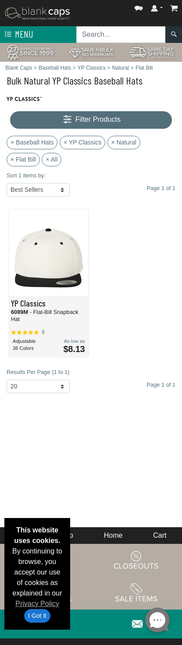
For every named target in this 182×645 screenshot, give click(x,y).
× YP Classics (82, 142)
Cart (159, 535)
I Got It (37, 615)
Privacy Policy (37, 603)
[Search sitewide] (121, 34)
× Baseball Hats (32, 142)
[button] (138, 6)
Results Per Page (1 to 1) (38, 372)
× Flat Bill (23, 159)
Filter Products (91, 120)
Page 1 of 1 (161, 384)
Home (113, 535)
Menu (18, 34)
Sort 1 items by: (26, 175)
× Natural (123, 142)
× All (51, 159)
